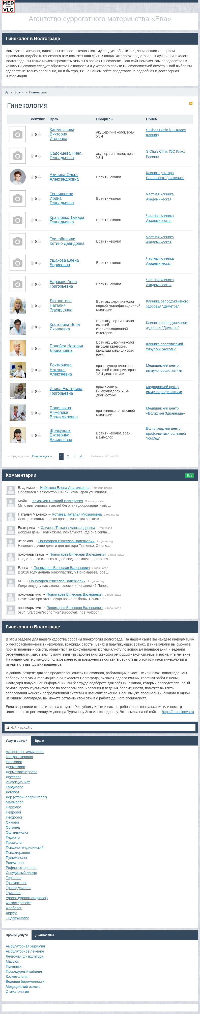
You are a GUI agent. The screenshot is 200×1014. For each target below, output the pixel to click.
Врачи (39, 740)
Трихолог (13, 893)
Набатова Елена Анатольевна (64, 488)
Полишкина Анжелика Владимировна (64, 412)
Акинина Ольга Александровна (64, 177)
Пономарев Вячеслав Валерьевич (66, 541)
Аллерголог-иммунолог (25, 752)
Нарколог (13, 807)
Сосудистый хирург (21, 873)
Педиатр (13, 837)
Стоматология (17, 992)
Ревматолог (15, 863)
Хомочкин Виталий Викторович (57, 501)
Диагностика (44, 935)
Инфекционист (18, 782)
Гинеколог (14, 762)
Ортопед (13, 827)
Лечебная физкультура (24, 956)
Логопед (12, 792)
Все (189, 475)
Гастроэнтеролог (19, 757)
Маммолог (14, 802)
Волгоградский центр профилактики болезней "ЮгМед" (166, 433)
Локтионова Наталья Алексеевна (61, 369)
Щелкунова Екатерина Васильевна (61, 435)
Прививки (13, 966)
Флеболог (14, 908)
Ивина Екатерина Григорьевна (66, 391)
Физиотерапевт (18, 903)
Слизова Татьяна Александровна (68, 528)
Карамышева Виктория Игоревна (62, 134)
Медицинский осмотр (23, 987)
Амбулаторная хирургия (25, 946)
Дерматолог (15, 767)
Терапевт (13, 878)
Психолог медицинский (25, 848)
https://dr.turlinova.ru (178, 712)
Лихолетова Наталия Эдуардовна (61, 305)
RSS (191, 104)
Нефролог (14, 817)
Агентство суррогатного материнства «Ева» (100, 19)
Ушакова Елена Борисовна (64, 262)
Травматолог (16, 883)
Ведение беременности (25, 981)
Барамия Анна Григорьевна (63, 284)
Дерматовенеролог (21, 772)
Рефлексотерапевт (21, 868)
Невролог (13, 812)
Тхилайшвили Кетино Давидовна (67, 241)
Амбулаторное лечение (25, 951)
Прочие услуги (17, 935)
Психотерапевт (18, 853)
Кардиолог (14, 787)
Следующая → (42, 456)
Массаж (12, 961)
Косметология (17, 976)
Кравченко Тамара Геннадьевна (67, 219)
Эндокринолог (17, 918)
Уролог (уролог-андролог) (27, 898)
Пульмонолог (16, 858)
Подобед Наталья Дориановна (66, 348)
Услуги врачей (16, 740)
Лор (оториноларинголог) (26, 797)
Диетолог (13, 777)
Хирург (11, 913)
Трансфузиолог (18, 888)
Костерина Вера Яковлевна (65, 326)
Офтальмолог (17, 832)
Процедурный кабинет (24, 971)
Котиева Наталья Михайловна (77, 514)
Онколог (12, 822)
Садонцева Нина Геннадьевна (65, 155)
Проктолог (14, 842)
